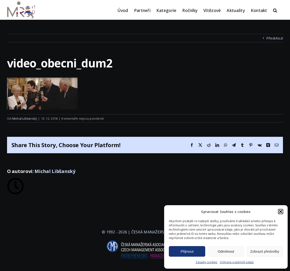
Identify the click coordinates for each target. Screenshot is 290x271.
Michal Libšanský (24, 118)
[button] (280, 211)
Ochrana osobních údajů (237, 262)
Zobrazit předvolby (264, 251)
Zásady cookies (206, 262)
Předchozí (274, 38)
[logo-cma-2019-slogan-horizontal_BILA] (145, 240)
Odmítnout (226, 251)
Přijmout (187, 251)
